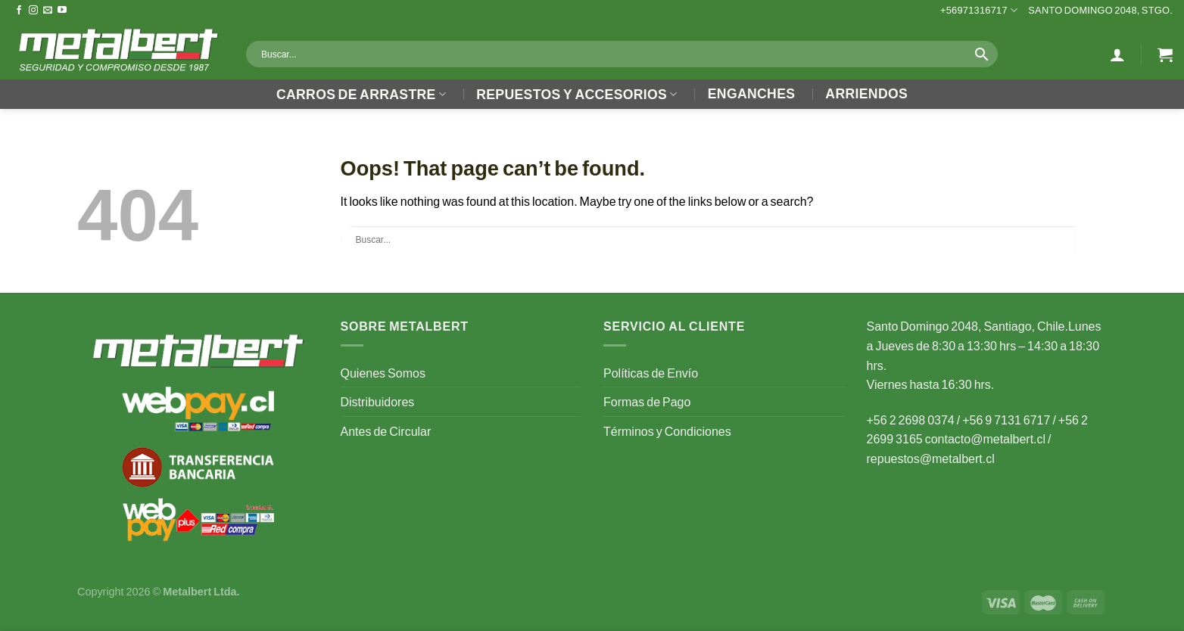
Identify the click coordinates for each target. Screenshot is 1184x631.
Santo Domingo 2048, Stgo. (1100, 10)
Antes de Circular (386, 431)
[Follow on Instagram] (33, 10)
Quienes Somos (383, 372)
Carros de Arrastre (361, 94)
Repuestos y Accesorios (577, 94)
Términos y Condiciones (667, 431)
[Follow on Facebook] (18, 10)
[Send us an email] (47, 10)
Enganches (752, 93)
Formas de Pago (646, 401)
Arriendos (866, 93)
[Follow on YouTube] (62, 10)
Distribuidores (378, 401)
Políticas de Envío (650, 372)
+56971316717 (978, 10)
